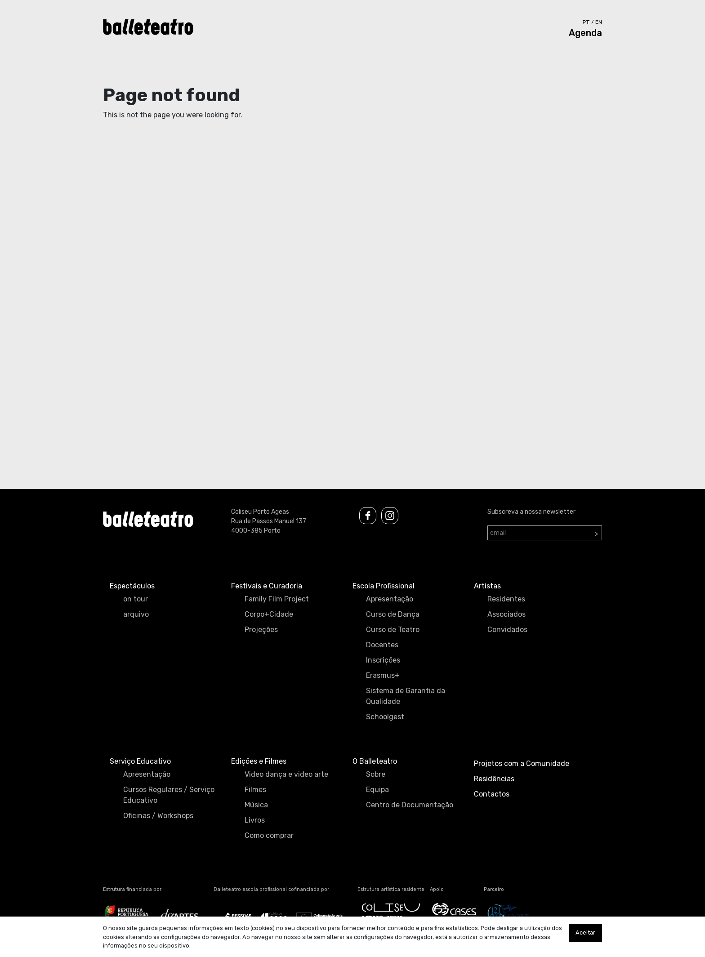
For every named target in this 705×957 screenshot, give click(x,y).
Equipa (377, 789)
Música (256, 805)
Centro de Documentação (409, 805)
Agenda (585, 32)
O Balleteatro (374, 761)
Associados (506, 614)
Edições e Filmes (258, 761)
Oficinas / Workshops (158, 815)
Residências (494, 779)
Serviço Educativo (140, 761)
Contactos (491, 794)
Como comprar (269, 835)
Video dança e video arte (286, 774)
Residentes (506, 599)
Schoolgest (385, 716)
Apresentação (389, 599)
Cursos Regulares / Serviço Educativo (168, 795)
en (598, 22)
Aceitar (585, 932)
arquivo (136, 614)
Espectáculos (132, 586)
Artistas (487, 586)
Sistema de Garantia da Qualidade (405, 696)
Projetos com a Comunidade (521, 763)
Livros (255, 820)
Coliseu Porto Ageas (260, 512)
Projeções (261, 629)
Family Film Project (277, 599)
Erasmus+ (383, 675)
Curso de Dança (392, 614)
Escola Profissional (383, 586)
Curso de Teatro (392, 629)
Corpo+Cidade (269, 614)
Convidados (507, 629)
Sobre (375, 774)
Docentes (382, 645)
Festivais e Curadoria (266, 586)
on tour (135, 599)
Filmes (255, 789)
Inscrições (383, 660)
